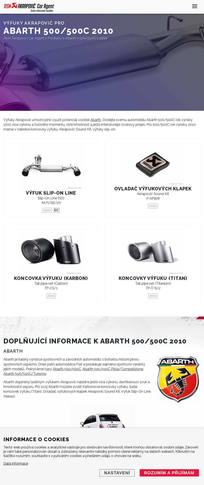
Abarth (95, 120)
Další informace (15, 463)
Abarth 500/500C (67, 369)
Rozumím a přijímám (169, 472)
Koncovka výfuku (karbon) (51, 278)
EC (56, 210)
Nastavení (117, 472)
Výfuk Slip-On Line (51, 193)
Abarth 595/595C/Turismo (24, 374)
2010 (47, 210)
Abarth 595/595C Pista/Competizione (112, 369)
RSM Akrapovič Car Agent (23, 38)
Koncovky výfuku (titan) (153, 278)
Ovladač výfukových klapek (153, 188)
